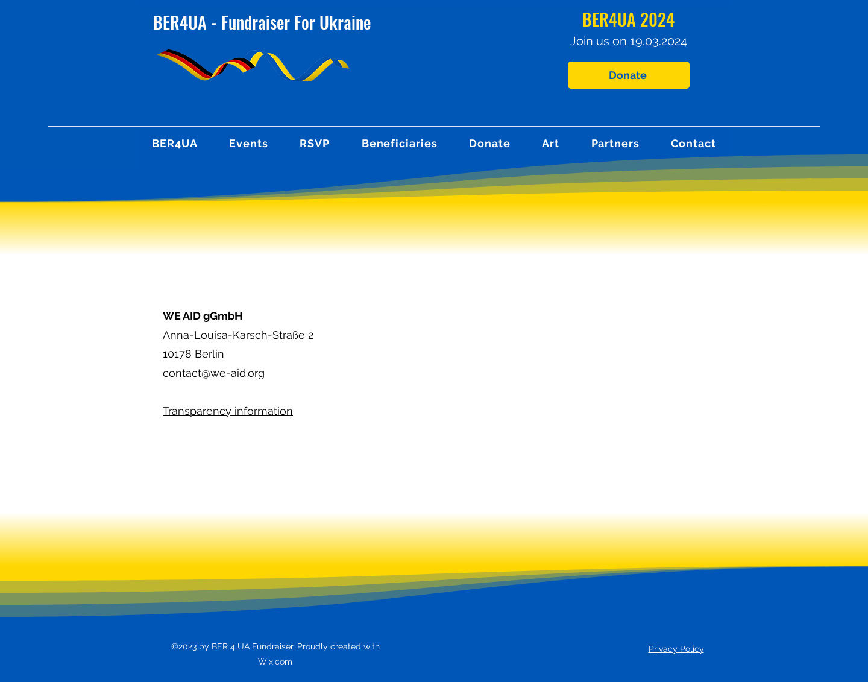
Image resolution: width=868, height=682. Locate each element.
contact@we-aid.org (214, 373)
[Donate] (629, 75)
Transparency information (228, 411)
